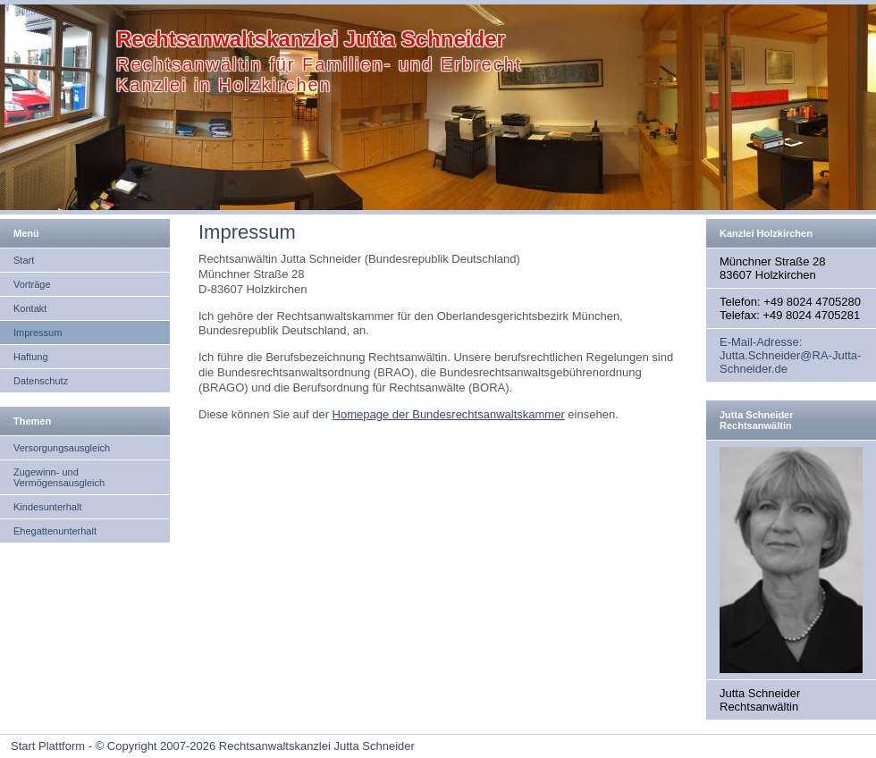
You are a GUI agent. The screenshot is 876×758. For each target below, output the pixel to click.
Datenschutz (40, 380)
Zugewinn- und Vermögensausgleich (59, 477)
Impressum (37, 332)
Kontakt (29, 308)
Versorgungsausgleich (61, 447)
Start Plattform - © (57, 746)
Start (23, 260)
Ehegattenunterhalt (55, 531)
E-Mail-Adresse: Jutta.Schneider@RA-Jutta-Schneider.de (790, 355)
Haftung (30, 356)
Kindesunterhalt (47, 506)
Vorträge (32, 284)
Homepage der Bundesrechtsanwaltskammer (449, 414)
